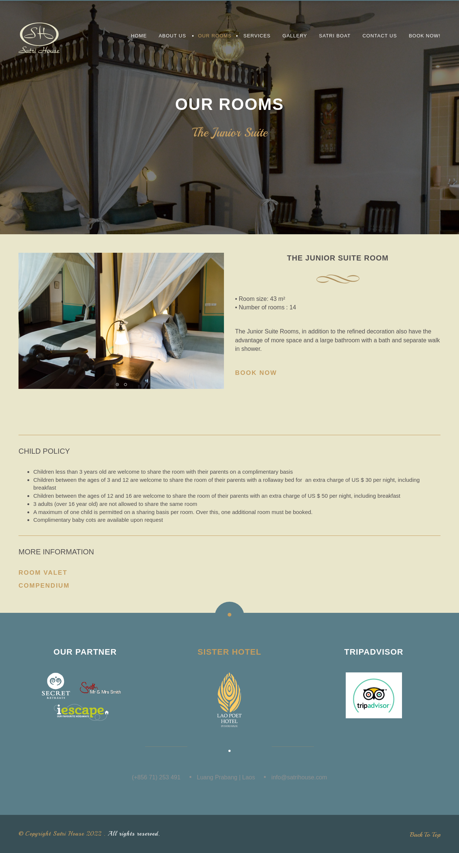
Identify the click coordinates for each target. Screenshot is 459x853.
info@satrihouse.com (299, 777)
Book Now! (424, 35)
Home (139, 35)
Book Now (256, 372)
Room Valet (43, 572)
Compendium (44, 585)
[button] (117, 384)
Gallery (294, 35)
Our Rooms (215, 35)
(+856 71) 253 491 (156, 777)
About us (172, 35)
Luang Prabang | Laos (226, 777)
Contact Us (379, 35)
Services (257, 35)
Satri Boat (335, 35)
